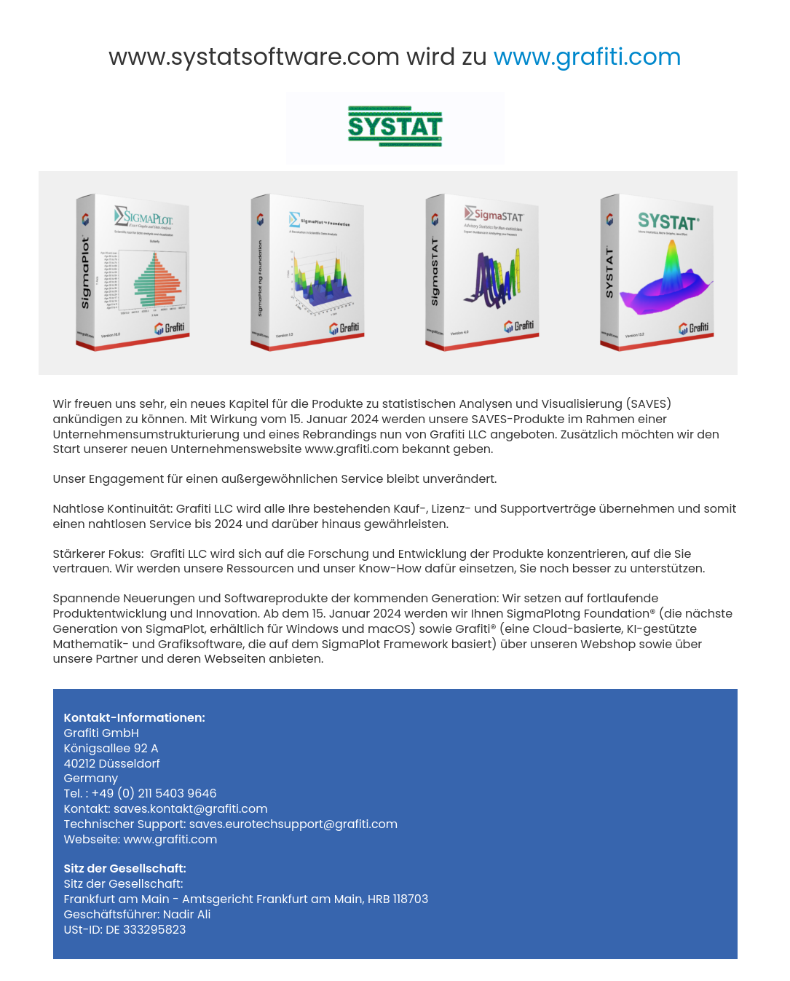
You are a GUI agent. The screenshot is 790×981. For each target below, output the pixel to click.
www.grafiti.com (584, 56)
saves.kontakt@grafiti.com (191, 808)
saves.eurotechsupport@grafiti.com (293, 824)
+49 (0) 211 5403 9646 (153, 793)
